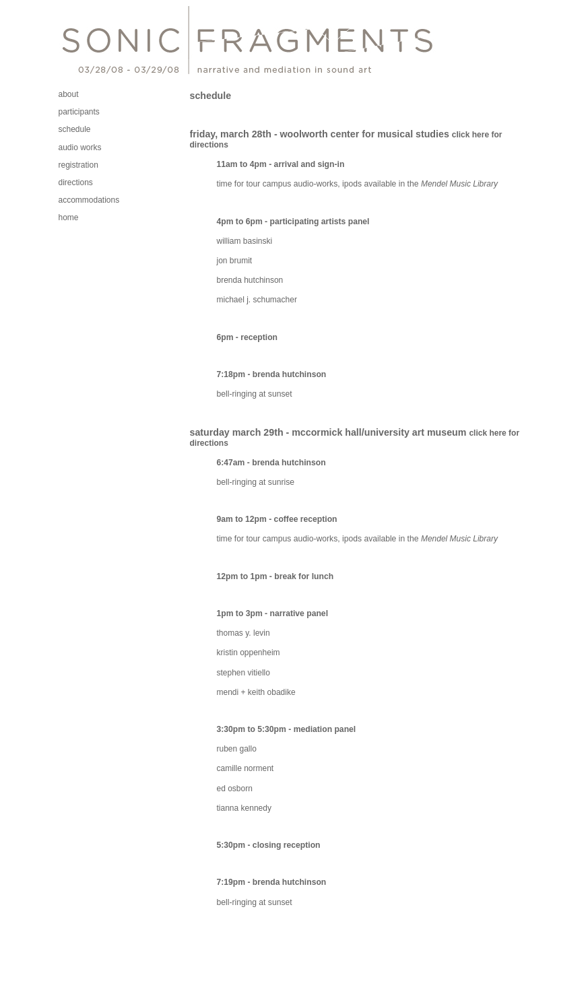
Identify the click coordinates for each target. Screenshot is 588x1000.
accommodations (89, 200)
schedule (75, 129)
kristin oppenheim (248, 652)
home (69, 217)
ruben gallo (237, 749)
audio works (80, 147)
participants (79, 111)
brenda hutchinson (250, 280)
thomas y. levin (243, 633)
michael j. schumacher (257, 299)
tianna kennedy (244, 808)
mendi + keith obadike (256, 692)
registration (78, 165)
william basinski (245, 241)
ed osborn (235, 788)
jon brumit (235, 260)
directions (76, 182)
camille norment (245, 768)
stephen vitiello (243, 672)
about (69, 94)
